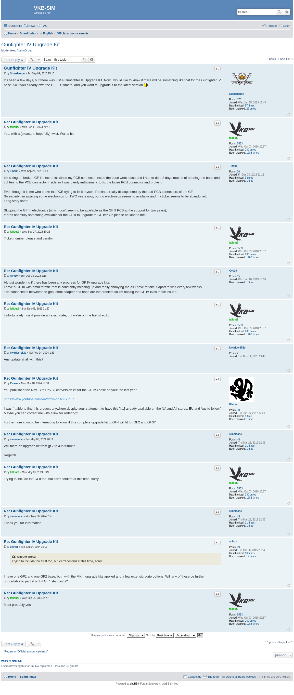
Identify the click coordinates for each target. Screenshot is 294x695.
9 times (249, 177)
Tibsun (233, 166)
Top (288, 114)
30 (238, 410)
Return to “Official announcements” (26, 651)
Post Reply (12, 59)
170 (239, 99)
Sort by (160, 635)
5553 (240, 143)
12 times (251, 556)
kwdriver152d (237, 347)
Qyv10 (233, 270)
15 (238, 276)
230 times (250, 149)
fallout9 (233, 138)
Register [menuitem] (271, 25)
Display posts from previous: (118, 635)
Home (12, 676)
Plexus (233, 404)
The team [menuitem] (213, 676)
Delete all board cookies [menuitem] (241, 676)
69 (238, 547)
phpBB (134, 683)
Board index (28, 676)
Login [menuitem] (286, 25)
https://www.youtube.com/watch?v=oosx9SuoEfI (39, 399)
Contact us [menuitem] (194, 676)
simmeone (235, 434)
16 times (250, 553)
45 (238, 439)
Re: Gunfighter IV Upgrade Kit (31, 122)
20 (238, 171)
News (31, 25)
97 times (250, 105)
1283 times (252, 152)
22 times (251, 108)
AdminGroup (25, 50)
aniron (233, 541)
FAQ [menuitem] (44, 25)
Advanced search (286, 12)
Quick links (15, 25)
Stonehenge (236, 93)
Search (279, 12)
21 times (250, 445)
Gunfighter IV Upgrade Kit (30, 44)
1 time (249, 180)
